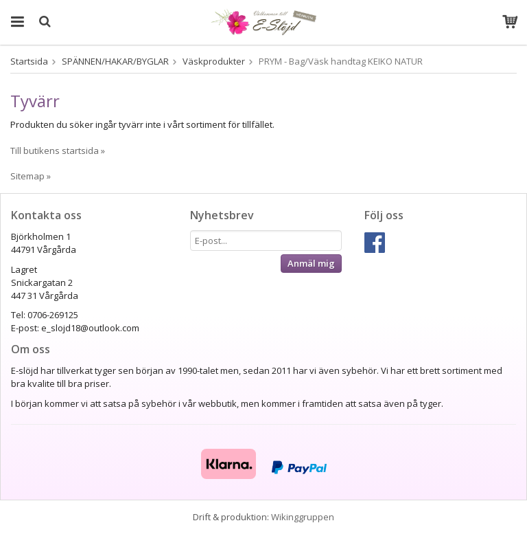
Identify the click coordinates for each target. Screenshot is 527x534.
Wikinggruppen (302, 517)
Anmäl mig (311, 263)
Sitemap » (30, 176)
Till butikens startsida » (57, 150)
